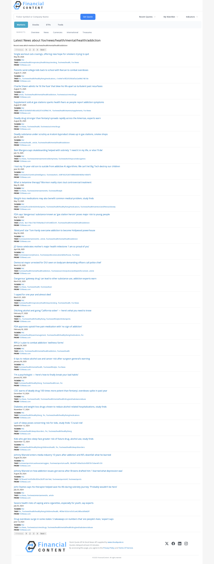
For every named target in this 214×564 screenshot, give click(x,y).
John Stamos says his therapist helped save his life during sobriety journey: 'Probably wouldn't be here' (65, 486)
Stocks (35, 24)
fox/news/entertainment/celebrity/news (42, 159)
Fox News (75, 62)
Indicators (190, 16)
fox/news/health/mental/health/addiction (40, 94)
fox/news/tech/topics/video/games (72, 159)
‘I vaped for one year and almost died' (32, 294)
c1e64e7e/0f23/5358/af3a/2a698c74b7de (72, 78)
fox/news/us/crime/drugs (67, 94)
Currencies (57, 32)
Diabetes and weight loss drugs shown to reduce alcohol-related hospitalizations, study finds (60, 406)
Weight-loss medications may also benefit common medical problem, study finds (54, 198)
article (21, 94)
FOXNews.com (25, 65)
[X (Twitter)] (167, 547)
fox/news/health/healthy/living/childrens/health (37, 447)
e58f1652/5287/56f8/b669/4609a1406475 (75, 175)
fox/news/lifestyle (55, 191)
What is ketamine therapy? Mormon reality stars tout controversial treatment (52, 182)
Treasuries (87, 32)
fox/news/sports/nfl (60, 479)
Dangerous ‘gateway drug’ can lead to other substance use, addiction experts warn (55, 278)
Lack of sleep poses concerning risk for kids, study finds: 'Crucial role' (48, 422)
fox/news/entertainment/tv (37, 191)
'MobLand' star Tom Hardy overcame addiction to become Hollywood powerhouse (54, 230)
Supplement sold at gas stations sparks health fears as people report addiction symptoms (59, 102)
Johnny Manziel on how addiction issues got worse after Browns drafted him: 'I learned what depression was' (68, 470)
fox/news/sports (75, 479)
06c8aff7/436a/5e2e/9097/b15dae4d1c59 (86, 463)
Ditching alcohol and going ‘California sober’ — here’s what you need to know (52, 310)
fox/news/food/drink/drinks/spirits (32, 207)
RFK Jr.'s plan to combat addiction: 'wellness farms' (39, 342)
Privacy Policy (109, 548)
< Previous (19, 50)
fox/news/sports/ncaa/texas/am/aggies (34, 463)
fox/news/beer (46, 287)
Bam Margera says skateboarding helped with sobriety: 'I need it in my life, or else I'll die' (58, 150)
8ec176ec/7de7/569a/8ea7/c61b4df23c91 (41, 223)
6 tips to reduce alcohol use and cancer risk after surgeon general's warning (52, 358)
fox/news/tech (52, 175)
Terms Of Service (126, 548)
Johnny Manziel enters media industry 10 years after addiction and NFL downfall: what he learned (62, 454)
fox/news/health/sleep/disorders (31, 431)
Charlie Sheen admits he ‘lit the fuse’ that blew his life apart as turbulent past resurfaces (58, 86)
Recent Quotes (146, 16)
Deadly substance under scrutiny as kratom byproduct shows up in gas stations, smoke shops (61, 134)
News (46, 32)
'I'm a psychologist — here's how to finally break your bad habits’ (46, 374)
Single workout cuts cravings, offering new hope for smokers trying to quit (51, 54)
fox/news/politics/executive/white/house (55, 255)
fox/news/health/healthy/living (33, 319)
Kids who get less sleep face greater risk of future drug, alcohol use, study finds (53, 438)
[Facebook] (173, 547)
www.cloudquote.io (116, 542)
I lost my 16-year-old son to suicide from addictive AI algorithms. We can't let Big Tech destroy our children (67, 166)
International (72, 32)
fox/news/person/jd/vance (29, 255)
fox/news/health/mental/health (30, 367)
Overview (35, 32)
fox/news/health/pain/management (32, 335)
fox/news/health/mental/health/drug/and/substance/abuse (63, 399)
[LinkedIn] (179, 547)
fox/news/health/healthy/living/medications (38, 78)
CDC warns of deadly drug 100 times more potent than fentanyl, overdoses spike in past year (60, 390)
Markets (21, 24)
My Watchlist (169, 16)
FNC (22, 60)
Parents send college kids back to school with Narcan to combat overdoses (51, 70)
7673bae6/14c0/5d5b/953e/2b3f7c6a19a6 (35, 479)
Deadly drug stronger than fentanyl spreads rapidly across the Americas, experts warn (57, 118)
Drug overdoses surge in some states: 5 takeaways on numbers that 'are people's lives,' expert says (64, 518)
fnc (20, 78)
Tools (60, 24)
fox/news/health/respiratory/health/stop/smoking (38, 62)
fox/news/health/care (51, 383)
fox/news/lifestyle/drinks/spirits (58, 319)
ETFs (48, 24)
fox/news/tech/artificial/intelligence (32, 175)
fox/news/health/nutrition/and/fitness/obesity (98, 207)
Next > (43, 50)
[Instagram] (186, 547)
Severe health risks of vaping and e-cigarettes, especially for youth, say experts (53, 502)
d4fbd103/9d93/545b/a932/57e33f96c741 (35, 110)
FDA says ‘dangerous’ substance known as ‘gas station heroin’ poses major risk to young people (62, 214)
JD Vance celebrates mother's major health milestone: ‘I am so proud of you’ (51, 246)
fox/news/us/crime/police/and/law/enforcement (69, 271)
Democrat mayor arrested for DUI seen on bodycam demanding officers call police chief (57, 262)
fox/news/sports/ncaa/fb (59, 463)
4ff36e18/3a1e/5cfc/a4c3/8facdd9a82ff (74, 511)
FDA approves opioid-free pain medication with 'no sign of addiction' (48, 326)
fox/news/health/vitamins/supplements (67, 110)
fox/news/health (64, 62)
